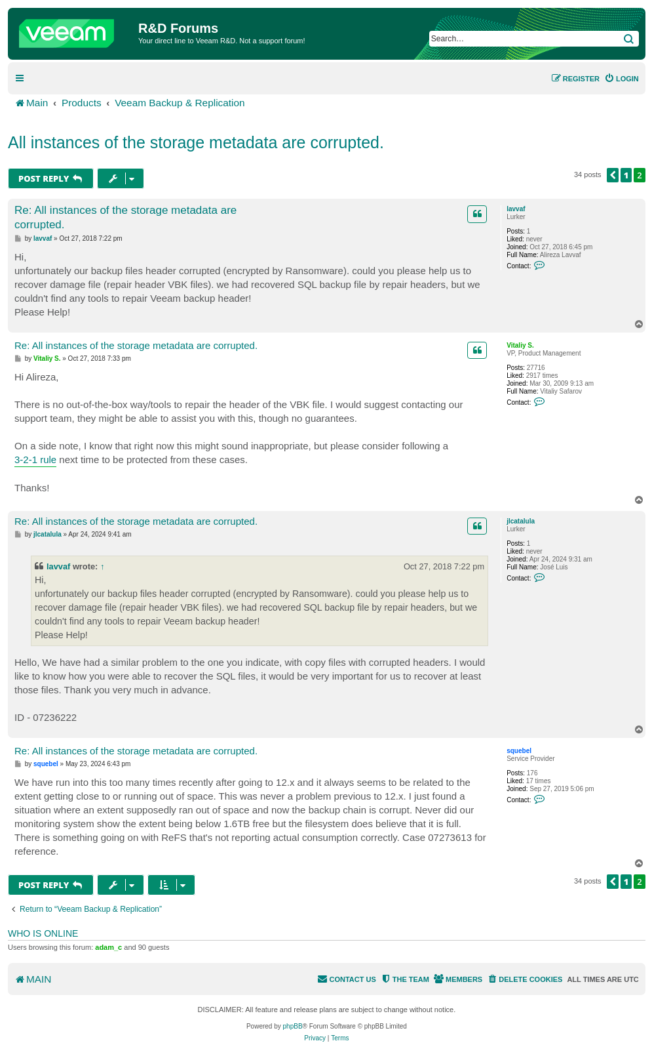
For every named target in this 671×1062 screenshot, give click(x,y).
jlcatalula (521, 521)
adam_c (108, 947)
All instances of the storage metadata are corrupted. (196, 142)
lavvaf (516, 209)
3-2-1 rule (35, 459)
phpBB (293, 1026)
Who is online (43, 933)
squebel (519, 750)
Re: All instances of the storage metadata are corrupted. (125, 217)
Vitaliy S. (520, 345)
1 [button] (626, 175)
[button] (613, 175)
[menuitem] (621, 79)
